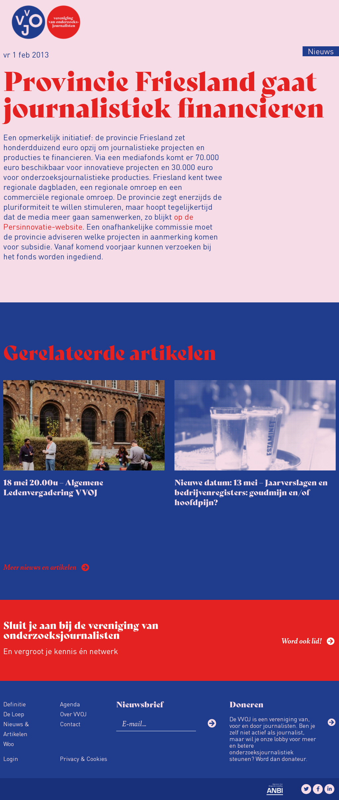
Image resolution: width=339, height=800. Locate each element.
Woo (8, 743)
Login (10, 758)
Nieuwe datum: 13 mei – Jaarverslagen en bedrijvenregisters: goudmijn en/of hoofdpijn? (251, 492)
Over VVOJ (73, 714)
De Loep (13, 714)
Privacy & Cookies (83, 758)
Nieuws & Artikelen (16, 728)
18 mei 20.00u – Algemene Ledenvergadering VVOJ (53, 487)
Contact (70, 724)
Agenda (70, 704)
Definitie (14, 704)
